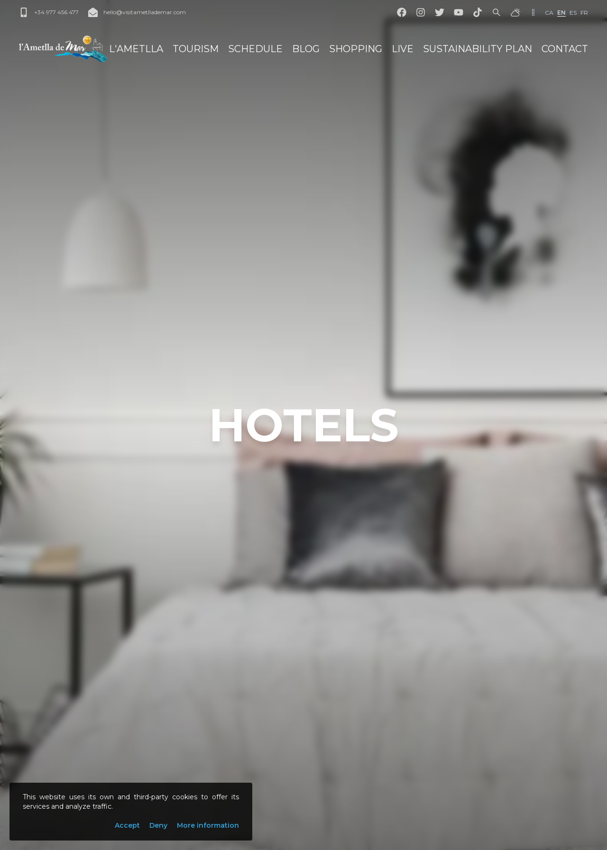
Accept (127, 825)
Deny (158, 825)
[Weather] (515, 12)
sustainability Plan (477, 49)
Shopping (355, 49)
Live (403, 49)
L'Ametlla (136, 49)
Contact (565, 49)
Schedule (255, 49)
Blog (306, 49)
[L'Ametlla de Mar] (63, 49)
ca (549, 12)
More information (208, 825)
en (561, 12)
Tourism (196, 49)
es (573, 12)
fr (584, 12)
